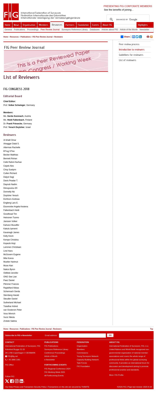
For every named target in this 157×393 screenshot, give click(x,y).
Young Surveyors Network (87, 356)
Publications (25, 37)
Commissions (82, 353)
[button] (110, 335)
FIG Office (9, 365)
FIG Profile (119, 375)
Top (151, 329)
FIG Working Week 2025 (54, 372)
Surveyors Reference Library (56, 349)
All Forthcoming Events (54, 376)
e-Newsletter (49, 360)
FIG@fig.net (13, 356)
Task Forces (82, 363)
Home (5, 37)
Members (81, 349)
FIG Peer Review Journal (42, 37)
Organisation (82, 346)
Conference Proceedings (54, 353)
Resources (14, 37)
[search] (127, 19)
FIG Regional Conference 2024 (57, 369)
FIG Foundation (83, 366)
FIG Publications (51, 346)
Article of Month (50, 356)
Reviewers (58, 37)
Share (125, 36)
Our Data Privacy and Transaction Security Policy (25, 387)
